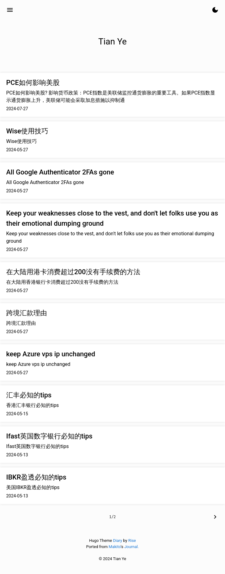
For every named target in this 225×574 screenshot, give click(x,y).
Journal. (131, 546)
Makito (115, 546)
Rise (132, 540)
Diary (117, 540)
